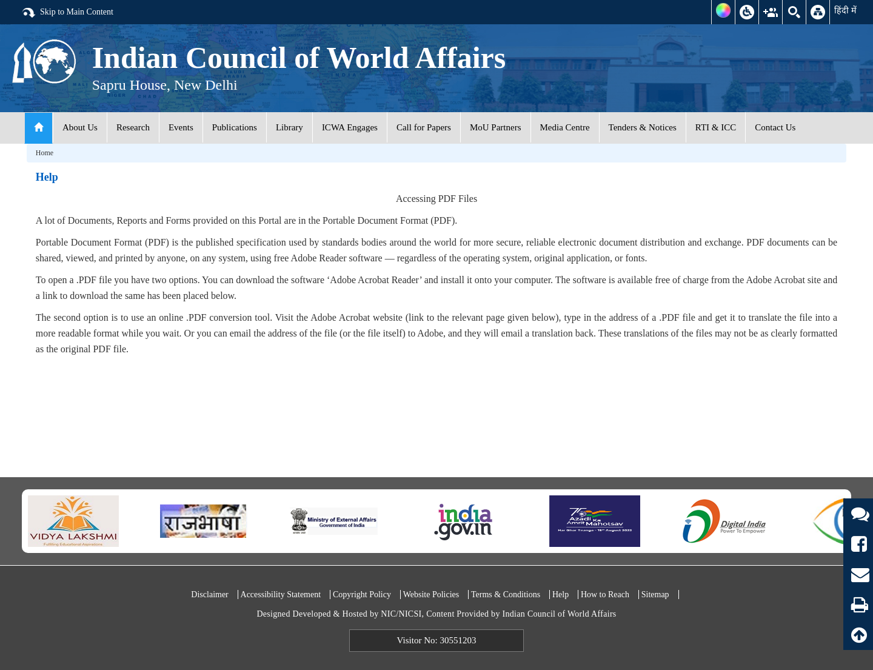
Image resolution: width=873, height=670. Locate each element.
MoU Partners (495, 127)
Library (289, 127)
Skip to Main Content (67, 12)
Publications (234, 127)
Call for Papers (423, 127)
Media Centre (565, 127)
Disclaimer (209, 594)
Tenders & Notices (643, 127)
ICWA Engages (350, 127)
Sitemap (655, 594)
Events (181, 127)
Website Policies (431, 594)
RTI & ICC (715, 127)
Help (560, 594)
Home (44, 153)
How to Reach (605, 594)
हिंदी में (845, 10)
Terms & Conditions (505, 594)
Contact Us (775, 127)
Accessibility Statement (281, 594)
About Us (80, 127)
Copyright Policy (362, 594)
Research (133, 127)
